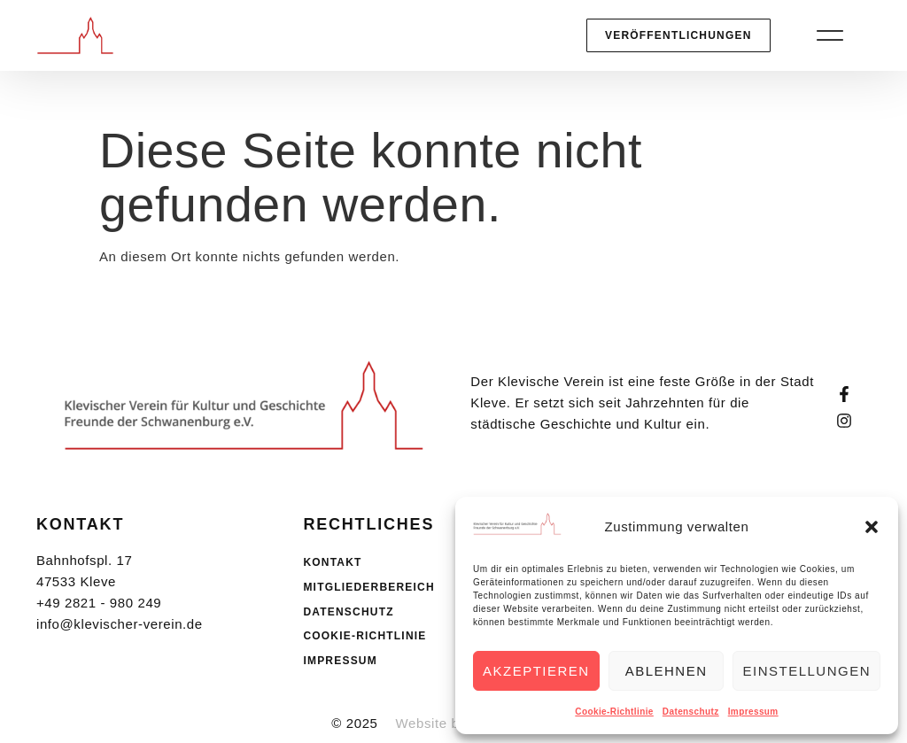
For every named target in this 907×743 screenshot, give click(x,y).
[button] (871, 527)
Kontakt (332, 562)
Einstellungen (806, 670)
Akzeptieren (536, 670)
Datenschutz (691, 711)
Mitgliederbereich (368, 587)
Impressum (753, 711)
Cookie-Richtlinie (614, 711)
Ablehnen (666, 670)
